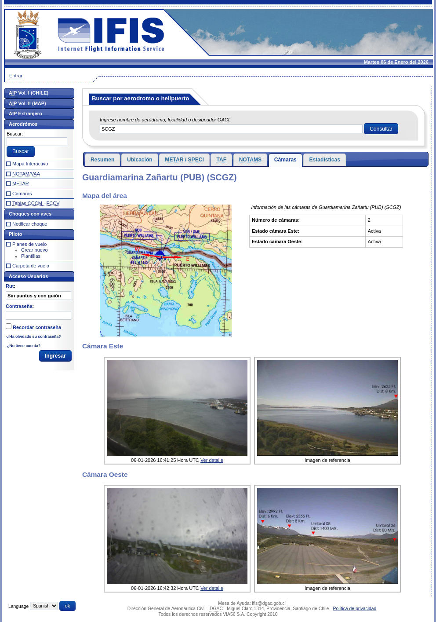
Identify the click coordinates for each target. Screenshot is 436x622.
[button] (381, 129)
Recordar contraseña (37, 327)
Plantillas (30, 256)
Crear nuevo (34, 249)
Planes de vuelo (29, 244)
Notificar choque (29, 224)
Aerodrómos (23, 124)
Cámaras (285, 160)
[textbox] (231, 128)
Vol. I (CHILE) (28, 92)
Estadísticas (324, 160)
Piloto (15, 234)
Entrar (15, 75)
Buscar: (15, 133)
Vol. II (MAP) (27, 103)
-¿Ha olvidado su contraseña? (33, 336)
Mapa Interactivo (30, 163)
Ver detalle (211, 460)
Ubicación (140, 160)
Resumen (102, 160)
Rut (10, 286)
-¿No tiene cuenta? (23, 346)
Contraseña (19, 306)
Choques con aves (30, 213)
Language (18, 606)
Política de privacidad (355, 608)
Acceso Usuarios (28, 276)
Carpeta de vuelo (30, 265)
